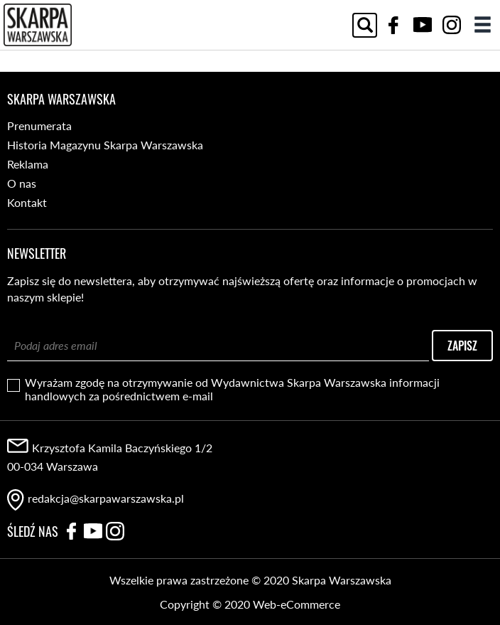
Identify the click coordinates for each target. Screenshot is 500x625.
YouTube (422, 25)
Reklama (27, 164)
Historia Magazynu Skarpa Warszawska (105, 144)
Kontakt (27, 202)
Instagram (451, 25)
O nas (21, 183)
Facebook (393, 25)
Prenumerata (39, 125)
